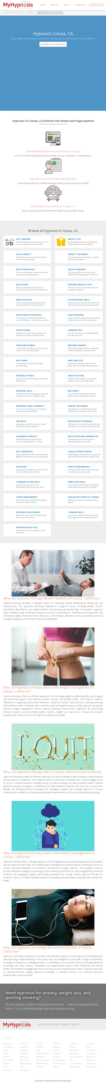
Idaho (88, 1047)
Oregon (6, 1063)
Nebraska (40, 1056)
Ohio (72, 1060)
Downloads (96, 5)
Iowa (38, 1050)
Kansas (56, 1050)
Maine (6, 1053)
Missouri (7, 1056)
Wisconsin (7, 1070)
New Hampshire (77, 1056)
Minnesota (74, 1053)
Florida (39, 1047)
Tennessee (91, 1063)
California (30, 12)
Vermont (40, 1066)
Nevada (56, 1056)
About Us (54, 5)
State (66, 5)
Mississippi (91, 1053)
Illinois (6, 1050)
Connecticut (8, 1047)
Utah (22, 1066)
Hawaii (72, 1047)
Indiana (23, 1050)
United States (17, 12)
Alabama (7, 1043)
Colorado (90, 1043)
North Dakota (59, 1060)
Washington (75, 1066)
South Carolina (59, 1063)
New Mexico (8, 1060)
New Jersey (91, 1056)
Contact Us (80, 5)
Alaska (23, 1043)
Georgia (56, 1047)
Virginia (56, 1066)
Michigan (57, 1053)
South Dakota (76, 1063)
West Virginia (91, 1066)
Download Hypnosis (53, 44)
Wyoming (24, 1070)
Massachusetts (43, 1053)
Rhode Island (42, 1063)
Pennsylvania (25, 1063)
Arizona (39, 1043)
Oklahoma (90, 1060)
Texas (5, 1066)
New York (24, 1060)
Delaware (24, 1047)
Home (42, 5)
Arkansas (57, 1043)
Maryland (24, 1053)
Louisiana (90, 1050)
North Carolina (42, 1060)
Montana (24, 1056)
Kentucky (73, 1050)
